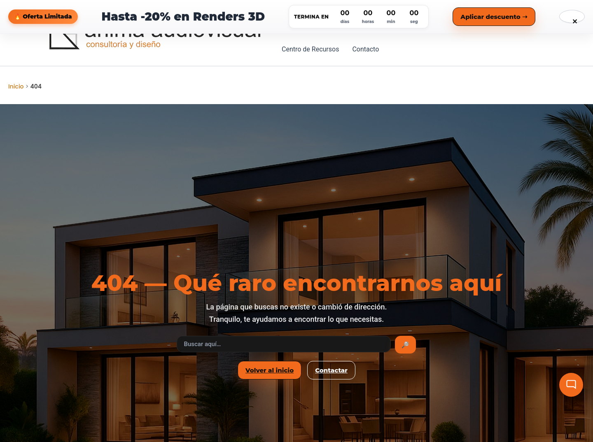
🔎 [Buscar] (405, 345)
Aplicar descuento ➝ (494, 17)
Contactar (331, 370)
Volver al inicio (269, 370)
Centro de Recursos (310, 49)
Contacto (365, 49)
